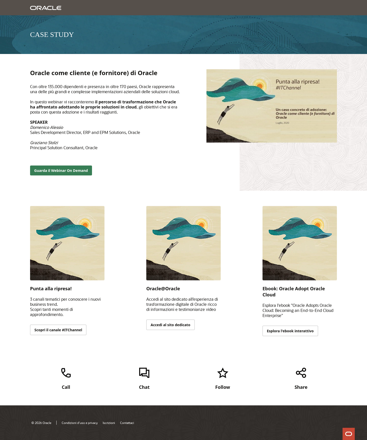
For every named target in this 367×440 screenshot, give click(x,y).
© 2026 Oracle (41, 423)
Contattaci (127, 423)
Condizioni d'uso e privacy (80, 423)
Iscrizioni (109, 423)
